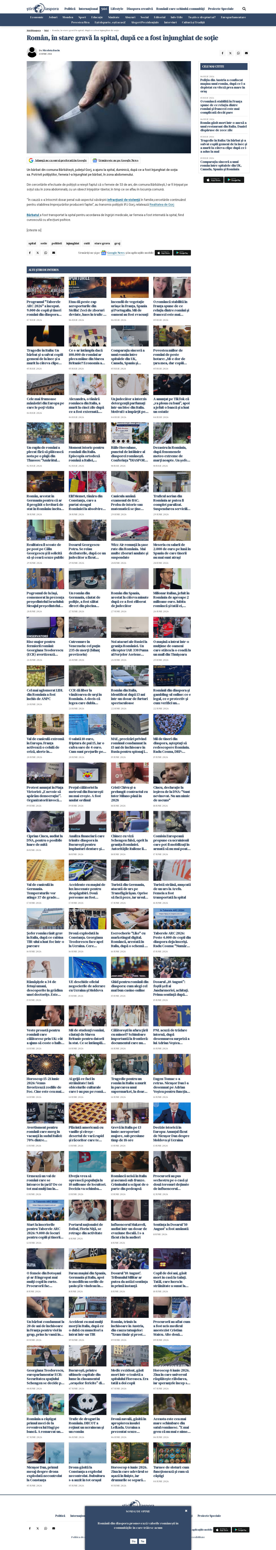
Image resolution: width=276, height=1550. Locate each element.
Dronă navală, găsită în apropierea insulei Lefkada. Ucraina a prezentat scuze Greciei (128, 1425)
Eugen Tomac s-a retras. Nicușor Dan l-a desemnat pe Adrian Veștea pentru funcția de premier (170, 1085)
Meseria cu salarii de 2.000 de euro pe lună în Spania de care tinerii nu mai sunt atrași (172, 551)
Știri (104, 8)
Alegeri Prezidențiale (145, 22)
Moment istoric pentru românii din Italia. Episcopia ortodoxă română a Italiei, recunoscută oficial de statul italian (86, 453)
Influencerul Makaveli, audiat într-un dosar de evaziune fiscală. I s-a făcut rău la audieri (129, 1230)
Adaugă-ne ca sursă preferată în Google (61, 160)
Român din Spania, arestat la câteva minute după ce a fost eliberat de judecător (130, 599)
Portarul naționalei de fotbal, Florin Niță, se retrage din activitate (86, 1228)
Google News (116, 253)
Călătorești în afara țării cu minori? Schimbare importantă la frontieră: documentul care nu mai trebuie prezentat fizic (129, 1036)
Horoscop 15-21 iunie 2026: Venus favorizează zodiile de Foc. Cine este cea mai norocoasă (44, 1085)
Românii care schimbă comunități (180, 8)
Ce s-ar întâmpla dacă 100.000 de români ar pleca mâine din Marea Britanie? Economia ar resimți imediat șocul (86, 356)
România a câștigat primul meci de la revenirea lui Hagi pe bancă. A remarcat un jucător (43, 1425)
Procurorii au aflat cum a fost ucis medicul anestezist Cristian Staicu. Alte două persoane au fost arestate (171, 1328)
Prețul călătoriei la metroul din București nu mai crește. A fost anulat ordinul (86, 793)
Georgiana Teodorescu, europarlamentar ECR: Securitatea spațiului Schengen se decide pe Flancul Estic (45, 1376)
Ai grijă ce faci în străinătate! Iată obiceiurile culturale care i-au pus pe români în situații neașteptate (87, 1085)
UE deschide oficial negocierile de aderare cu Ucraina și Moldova (87, 986)
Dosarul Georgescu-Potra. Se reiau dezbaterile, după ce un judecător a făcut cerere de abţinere (87, 551)
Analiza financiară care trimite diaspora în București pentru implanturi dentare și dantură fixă (86, 842)
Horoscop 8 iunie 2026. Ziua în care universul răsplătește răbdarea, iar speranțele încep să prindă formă (171, 1376)
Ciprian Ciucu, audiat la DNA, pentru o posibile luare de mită (45, 840)
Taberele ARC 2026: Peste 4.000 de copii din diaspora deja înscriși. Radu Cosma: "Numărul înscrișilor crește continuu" (172, 939)
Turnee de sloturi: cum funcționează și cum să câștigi (171, 1471)
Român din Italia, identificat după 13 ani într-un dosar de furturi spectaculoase (129, 696)
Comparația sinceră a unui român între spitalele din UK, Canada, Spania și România (127, 356)
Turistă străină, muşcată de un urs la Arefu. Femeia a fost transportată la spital (172, 891)
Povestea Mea (80, 22)
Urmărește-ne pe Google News (118, 160)
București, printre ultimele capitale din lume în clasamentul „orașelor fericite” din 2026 (86, 1376)
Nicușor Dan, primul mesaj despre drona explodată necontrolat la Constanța (44, 1473)
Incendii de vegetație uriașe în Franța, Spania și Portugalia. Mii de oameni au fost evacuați (129, 308)
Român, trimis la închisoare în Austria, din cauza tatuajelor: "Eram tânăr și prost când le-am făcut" (127, 1328)
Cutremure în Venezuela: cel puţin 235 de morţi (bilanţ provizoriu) (84, 648)
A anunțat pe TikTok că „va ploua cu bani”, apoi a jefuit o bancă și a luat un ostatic (171, 405)
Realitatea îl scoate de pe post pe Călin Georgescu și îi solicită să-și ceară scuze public (45, 551)
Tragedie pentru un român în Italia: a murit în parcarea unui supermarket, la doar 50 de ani (128, 1085)
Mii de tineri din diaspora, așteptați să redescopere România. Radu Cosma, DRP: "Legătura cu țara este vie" (171, 745)
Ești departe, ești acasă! (110, 22)
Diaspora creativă (140, 8)
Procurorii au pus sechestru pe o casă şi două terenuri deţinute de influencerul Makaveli (171, 1182)
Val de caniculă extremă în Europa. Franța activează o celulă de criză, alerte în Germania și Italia (45, 745)
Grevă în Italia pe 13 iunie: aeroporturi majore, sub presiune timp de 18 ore (127, 1133)
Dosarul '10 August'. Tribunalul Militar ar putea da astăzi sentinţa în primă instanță (129, 1279)
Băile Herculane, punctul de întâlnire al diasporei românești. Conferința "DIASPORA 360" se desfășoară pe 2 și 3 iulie (129, 453)
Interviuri (170, 22)
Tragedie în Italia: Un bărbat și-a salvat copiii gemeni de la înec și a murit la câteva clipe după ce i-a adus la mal (45, 356)
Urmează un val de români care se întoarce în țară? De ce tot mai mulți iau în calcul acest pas (44, 1182)
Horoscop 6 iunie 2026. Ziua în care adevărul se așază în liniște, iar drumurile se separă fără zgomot (129, 1473)
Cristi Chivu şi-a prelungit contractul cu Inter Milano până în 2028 (129, 793)
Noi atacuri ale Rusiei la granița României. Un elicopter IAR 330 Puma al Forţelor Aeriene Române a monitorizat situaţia (129, 648)
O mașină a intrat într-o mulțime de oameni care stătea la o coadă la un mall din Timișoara (172, 648)
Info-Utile (177, 17)
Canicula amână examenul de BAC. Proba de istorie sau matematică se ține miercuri (127, 502)
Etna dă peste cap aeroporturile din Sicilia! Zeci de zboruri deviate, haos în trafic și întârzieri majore (87, 308)
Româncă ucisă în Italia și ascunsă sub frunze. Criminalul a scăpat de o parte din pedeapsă (129, 1182)
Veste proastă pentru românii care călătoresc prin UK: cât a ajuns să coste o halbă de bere (45, 1036)
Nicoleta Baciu (51, 50)
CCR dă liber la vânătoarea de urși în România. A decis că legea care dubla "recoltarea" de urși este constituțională (85, 696)
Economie (36, 17)
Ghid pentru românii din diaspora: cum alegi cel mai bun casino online (129, 986)
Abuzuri (130, 17)
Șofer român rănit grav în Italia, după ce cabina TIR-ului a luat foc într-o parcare (45, 939)
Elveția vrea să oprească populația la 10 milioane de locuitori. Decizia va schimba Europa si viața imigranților (87, 1182)
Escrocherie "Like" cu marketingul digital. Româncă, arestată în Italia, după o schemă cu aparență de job (130, 939)
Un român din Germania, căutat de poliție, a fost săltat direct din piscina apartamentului (84, 599)
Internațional (88, 8)
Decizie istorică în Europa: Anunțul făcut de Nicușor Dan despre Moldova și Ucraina (171, 1133)
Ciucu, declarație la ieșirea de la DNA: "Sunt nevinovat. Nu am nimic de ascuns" (171, 793)
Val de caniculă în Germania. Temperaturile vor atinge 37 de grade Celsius (41, 891)
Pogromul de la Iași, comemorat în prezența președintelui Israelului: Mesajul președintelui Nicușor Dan (45, 599)
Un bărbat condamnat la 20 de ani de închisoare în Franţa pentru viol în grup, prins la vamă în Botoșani (45, 1328)
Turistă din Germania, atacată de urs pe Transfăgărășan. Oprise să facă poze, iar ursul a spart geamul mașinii (129, 891)
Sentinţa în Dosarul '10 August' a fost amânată (170, 1226)
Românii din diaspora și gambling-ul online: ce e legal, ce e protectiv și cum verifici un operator (172, 696)
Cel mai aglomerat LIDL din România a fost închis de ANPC (45, 694)
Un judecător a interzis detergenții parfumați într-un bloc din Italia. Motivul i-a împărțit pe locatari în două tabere (129, 405)
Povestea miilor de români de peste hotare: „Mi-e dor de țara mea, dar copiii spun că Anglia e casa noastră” (169, 356)
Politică (70, 8)
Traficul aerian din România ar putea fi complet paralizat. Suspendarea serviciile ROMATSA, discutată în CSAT (171, 502)
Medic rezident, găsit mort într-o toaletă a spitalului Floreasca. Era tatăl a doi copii (129, 1376)
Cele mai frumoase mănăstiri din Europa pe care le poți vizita (45, 403)
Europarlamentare (233, 17)
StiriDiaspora (34, 30)
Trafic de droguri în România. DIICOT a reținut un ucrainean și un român (86, 1425)
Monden (68, 17)
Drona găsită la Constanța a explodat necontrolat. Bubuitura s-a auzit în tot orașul (87, 1473)
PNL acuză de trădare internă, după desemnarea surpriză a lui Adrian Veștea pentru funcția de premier (171, 1036)
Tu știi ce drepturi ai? (202, 17)
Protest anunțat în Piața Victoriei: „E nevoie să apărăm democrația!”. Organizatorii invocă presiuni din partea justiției (45, 793)
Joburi (53, 17)
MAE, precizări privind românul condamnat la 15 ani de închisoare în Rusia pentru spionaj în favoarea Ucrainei (129, 745)
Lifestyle (117, 8)
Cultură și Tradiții (193, 22)
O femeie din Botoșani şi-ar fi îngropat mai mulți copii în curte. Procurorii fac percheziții (44, 1279)
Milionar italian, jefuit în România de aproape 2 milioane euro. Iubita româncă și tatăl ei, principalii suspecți (171, 599)
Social (145, 17)
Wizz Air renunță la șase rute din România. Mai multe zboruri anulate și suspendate (129, 551)
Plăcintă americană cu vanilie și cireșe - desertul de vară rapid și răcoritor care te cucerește (86, 1133)
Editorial (159, 17)
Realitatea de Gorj (162, 204)
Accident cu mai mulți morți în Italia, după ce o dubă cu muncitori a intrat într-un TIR (86, 1328)
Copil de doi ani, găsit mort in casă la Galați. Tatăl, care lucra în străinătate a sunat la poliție (170, 1279)
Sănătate (114, 17)
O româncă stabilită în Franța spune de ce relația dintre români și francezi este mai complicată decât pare (171, 308)
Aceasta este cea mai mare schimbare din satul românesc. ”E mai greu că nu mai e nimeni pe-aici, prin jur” (171, 1425)
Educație (97, 17)
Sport (82, 17)
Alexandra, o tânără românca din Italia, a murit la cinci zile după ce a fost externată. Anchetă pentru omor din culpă (86, 405)
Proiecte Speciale (221, 8)
